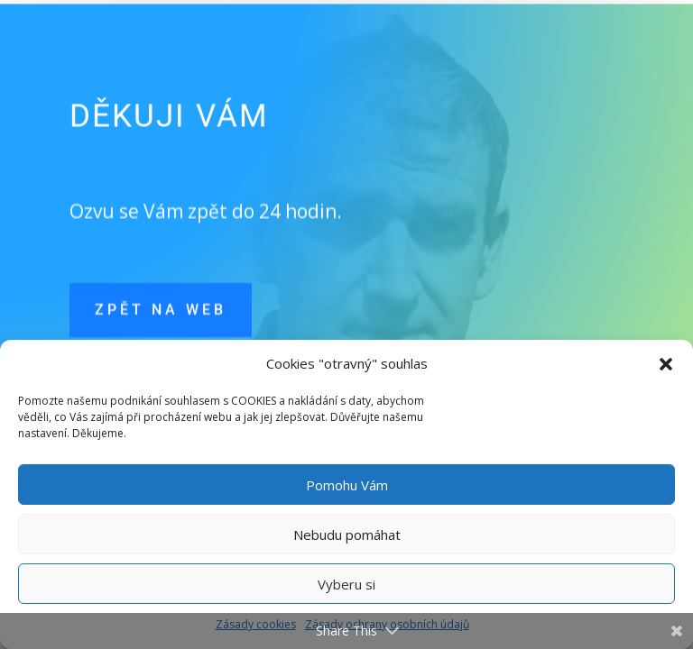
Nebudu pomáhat (347, 535)
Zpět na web (160, 318)
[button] (666, 364)
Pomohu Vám (347, 485)
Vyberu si (346, 584)
